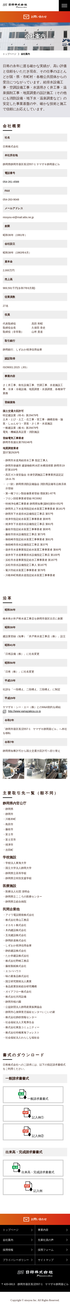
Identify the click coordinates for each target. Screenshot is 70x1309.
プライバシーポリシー (16, 1259)
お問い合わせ (35, 17)
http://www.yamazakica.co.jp (22, 711)
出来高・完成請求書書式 (33, 1168)
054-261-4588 (11, 181)
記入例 (33, 1186)
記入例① (33, 1113)
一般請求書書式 (33, 1094)
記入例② (33, 1132)
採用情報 (8, 1249)
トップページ (9, 54)
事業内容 (43, 1229)
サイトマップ (46, 1259)
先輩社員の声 (46, 1239)
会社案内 (8, 1239)
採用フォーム (46, 1249)
